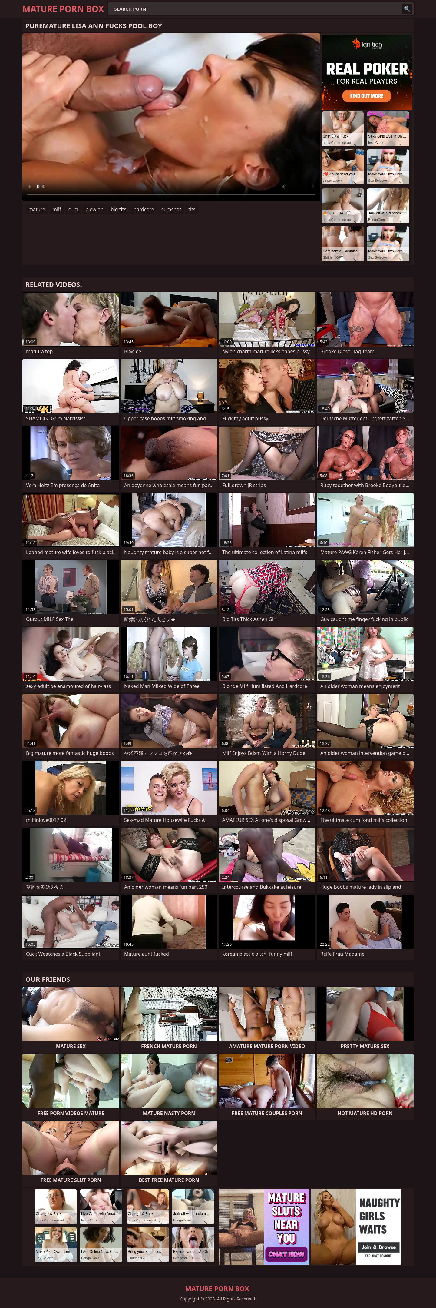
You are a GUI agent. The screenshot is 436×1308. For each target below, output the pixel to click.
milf (56, 209)
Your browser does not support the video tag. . (171, 117)
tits (191, 209)
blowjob (94, 209)
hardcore (144, 209)
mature (36, 209)
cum (73, 209)
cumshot (171, 209)
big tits (118, 209)
